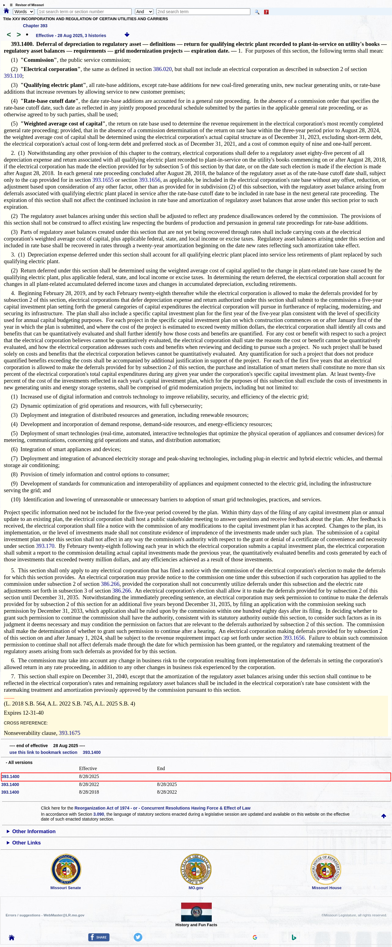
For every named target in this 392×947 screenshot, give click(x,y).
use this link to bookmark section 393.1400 (55, 752)
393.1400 (10, 776)
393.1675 (69, 733)
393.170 (45, 546)
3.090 (98, 814)
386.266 (110, 584)
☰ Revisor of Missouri (25, 5)
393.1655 (103, 180)
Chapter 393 (35, 25)
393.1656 (149, 180)
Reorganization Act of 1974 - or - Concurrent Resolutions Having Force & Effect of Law (162, 808)
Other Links (26, 843)
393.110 (13, 76)
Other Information (34, 831)
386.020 (162, 69)
